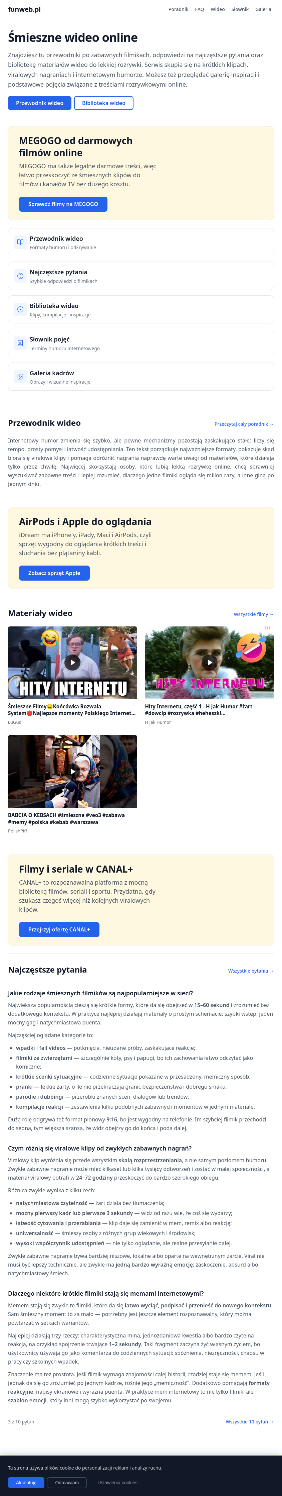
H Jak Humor (158, 722)
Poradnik (179, 9)
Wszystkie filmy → (254, 614)
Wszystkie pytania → (251, 971)
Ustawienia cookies (117, 1482)
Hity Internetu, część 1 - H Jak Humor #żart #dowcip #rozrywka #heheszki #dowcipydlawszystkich (199, 713)
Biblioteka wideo (103, 103)
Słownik (240, 9)
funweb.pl (24, 9)
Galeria (263, 9)
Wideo (218, 9)
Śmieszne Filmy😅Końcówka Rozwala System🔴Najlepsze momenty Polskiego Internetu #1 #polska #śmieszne (71, 713)
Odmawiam (67, 1482)
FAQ (199, 9)
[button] (72, 662)
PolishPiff (17, 831)
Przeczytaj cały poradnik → (244, 424)
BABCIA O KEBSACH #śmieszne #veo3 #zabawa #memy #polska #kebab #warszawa (66, 818)
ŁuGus (14, 722)
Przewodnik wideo (39, 103)
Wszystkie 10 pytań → (250, 1421)
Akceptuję (26, 1482)
